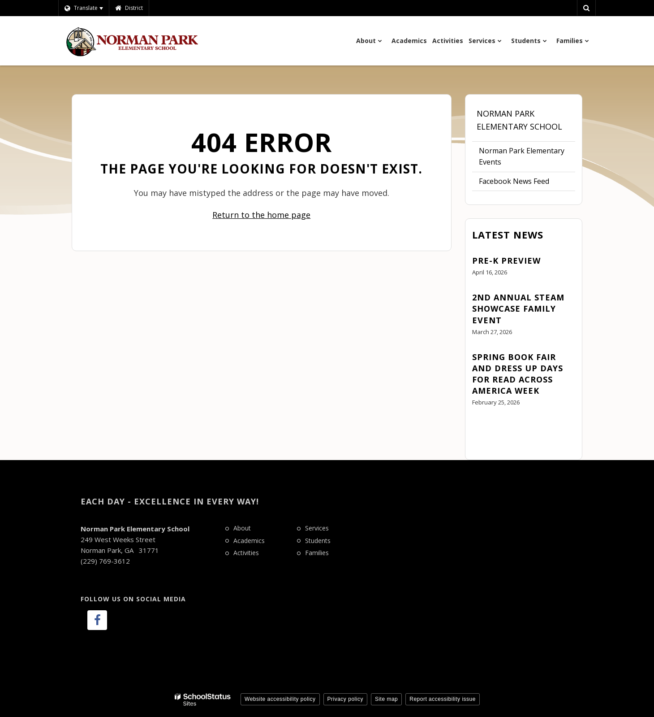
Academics (249, 540)
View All (485, 427)
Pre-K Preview (506, 260)
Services (317, 528)
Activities (246, 552)
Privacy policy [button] (345, 699)
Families (317, 552)
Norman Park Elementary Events (521, 156)
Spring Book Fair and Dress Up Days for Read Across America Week (517, 374)
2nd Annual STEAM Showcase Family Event (518, 308)
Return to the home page (261, 214)
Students (318, 540)
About (242, 528)
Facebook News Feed (514, 181)
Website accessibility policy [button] (280, 699)
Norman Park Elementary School (519, 120)
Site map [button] (386, 699)
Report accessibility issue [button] (442, 699)
